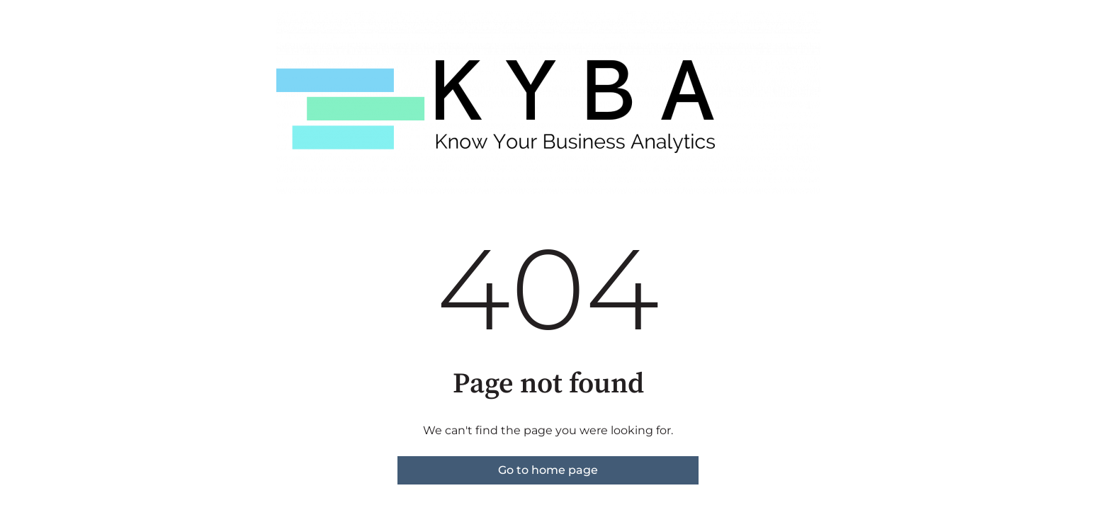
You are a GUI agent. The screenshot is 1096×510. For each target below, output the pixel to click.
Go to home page (548, 470)
